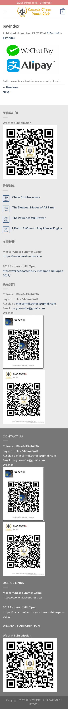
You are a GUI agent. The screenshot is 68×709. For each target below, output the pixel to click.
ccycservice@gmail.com (29, 308)
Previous (10, 87)
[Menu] (5, 11)
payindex (9, 37)
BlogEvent (45, 2)
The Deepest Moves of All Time (33, 207)
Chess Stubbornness (26, 197)
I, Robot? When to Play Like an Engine (37, 228)
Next (8, 91)
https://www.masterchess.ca (22, 256)
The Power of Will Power (29, 217)
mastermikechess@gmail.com (36, 303)
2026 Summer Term (27, 2)
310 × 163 (53, 33)
